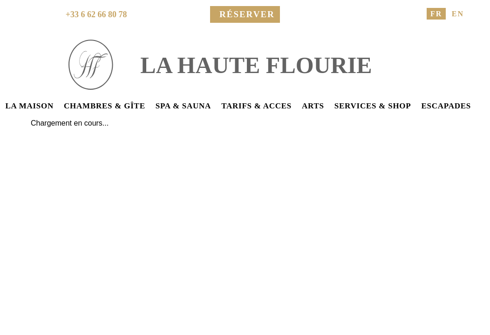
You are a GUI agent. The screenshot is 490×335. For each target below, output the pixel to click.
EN (458, 14)
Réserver (247, 14)
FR (436, 14)
